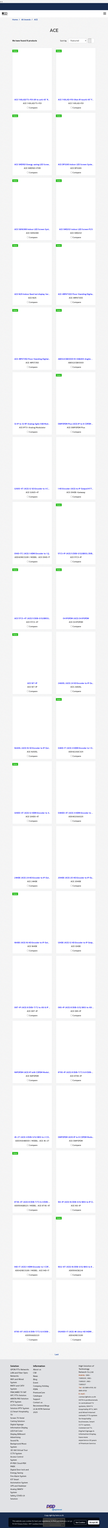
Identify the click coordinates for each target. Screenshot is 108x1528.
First (51, 1354)
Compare (33, 107)
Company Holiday (41, 1386)
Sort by (64, 40)
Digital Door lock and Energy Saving (19, 1471)
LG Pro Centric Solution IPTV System (19, 1407)
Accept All (94, 1522)
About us (37, 1369)
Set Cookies (80, 1522)
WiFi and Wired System (17, 1381)
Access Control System (16, 1458)
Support (36, 1399)
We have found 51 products (24, 40)
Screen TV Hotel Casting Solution (17, 1419)
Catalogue (37, 1396)
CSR (34, 1373)
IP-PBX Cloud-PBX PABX (18, 1465)
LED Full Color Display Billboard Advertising (17, 1434)
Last (57, 1354)
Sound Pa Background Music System (18, 1444)
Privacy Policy (22, 1523)
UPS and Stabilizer (18, 1486)
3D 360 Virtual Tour (19, 1450)
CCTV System (16, 1453)
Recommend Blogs (41, 1405)
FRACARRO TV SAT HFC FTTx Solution (18, 1394)
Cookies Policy (37, 1523)
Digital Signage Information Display (19, 1426)
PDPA (35, 1389)
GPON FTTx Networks (19, 1369)
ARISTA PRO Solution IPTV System (19, 1400)
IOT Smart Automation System (19, 1481)
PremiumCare (39, 1392)
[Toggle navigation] (104, 13)
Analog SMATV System (16, 1491)
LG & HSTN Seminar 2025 (41, 1410)
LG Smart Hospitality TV (19, 1413)
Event (35, 1382)
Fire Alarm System (18, 1476)
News (35, 1376)
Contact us (37, 1402)
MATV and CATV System (17, 1387)
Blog (35, 1379)
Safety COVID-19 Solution (17, 1497)
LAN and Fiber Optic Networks (19, 1374)
